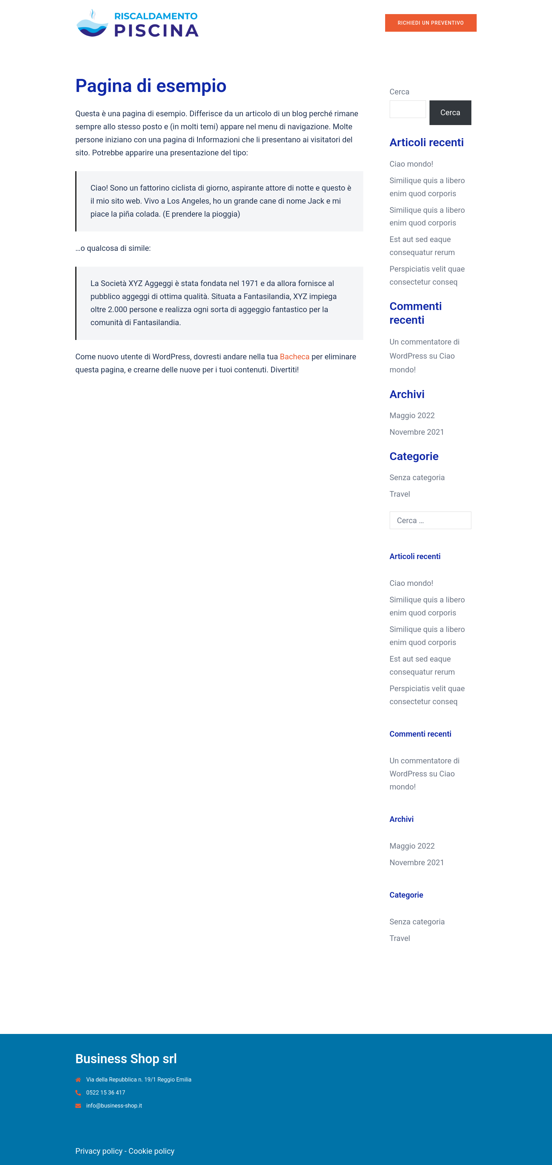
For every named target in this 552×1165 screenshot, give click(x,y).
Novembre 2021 (417, 432)
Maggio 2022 (412, 415)
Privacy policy (99, 1151)
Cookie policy (151, 1151)
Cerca (400, 91)
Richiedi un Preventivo (431, 23)
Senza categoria (417, 477)
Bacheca (294, 356)
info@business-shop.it (114, 1105)
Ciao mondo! (411, 164)
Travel (400, 494)
